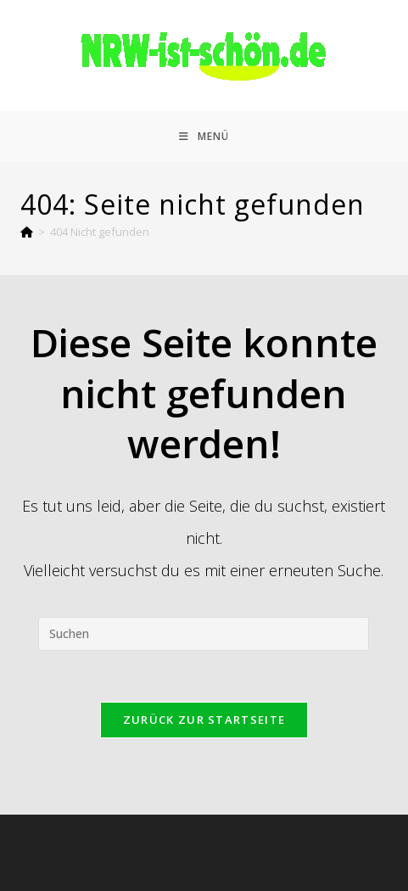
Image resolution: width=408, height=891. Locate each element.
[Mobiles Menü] (204, 136)
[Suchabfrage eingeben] (203, 634)
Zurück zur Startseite (204, 719)
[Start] (26, 231)
